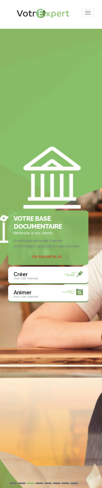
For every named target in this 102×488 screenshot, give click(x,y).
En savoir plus (47, 257)
